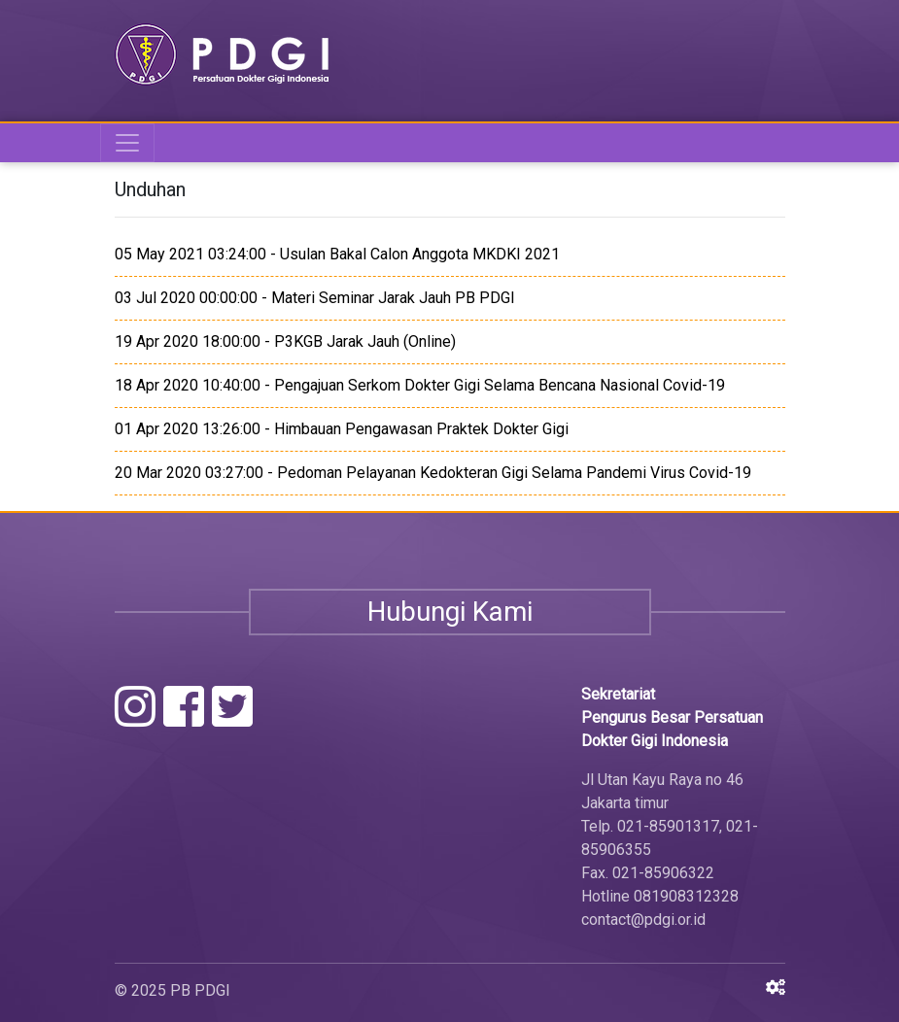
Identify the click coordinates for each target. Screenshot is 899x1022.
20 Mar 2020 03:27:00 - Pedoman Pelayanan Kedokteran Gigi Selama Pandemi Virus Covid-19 (433, 472)
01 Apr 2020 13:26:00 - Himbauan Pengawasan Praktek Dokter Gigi (342, 429)
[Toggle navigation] (127, 142)
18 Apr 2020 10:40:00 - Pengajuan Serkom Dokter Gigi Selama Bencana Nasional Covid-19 (420, 385)
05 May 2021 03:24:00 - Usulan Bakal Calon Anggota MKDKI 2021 (337, 254)
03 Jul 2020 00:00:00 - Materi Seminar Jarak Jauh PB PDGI (315, 298)
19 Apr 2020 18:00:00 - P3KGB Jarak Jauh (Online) (285, 341)
